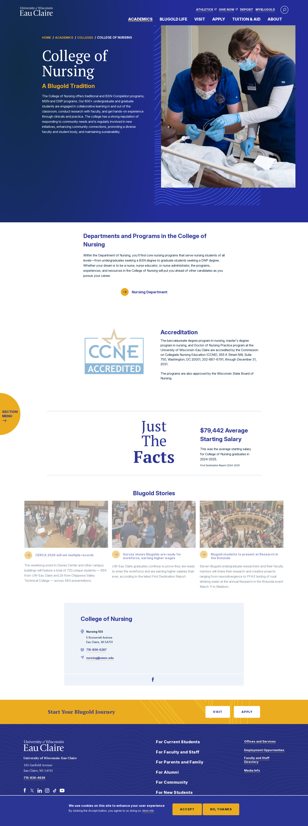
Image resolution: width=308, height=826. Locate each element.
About (275, 19)
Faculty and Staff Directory (257, 760)
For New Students (174, 792)
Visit (199, 19)
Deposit (246, 9)
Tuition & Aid (246, 19)
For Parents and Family (179, 762)
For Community (172, 782)
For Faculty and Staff (177, 752)
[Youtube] (62, 790)
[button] (284, 10)
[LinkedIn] (39, 790)
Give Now (226, 9)
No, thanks (221, 809)
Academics (140, 19)
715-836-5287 (96, 649)
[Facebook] (153, 679)
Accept (187, 809)
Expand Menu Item (154, 19)
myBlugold (265, 9)
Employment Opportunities (264, 750)
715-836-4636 (34, 778)
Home (46, 37)
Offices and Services (260, 741)
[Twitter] (32, 790)
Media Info (252, 770)
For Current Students (178, 742)
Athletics (204, 9)
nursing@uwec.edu (100, 658)
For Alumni (167, 772)
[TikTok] (54, 790)
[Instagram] (47, 790)
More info (148, 810)
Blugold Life (173, 19)
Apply (218, 19)
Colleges (85, 37)
